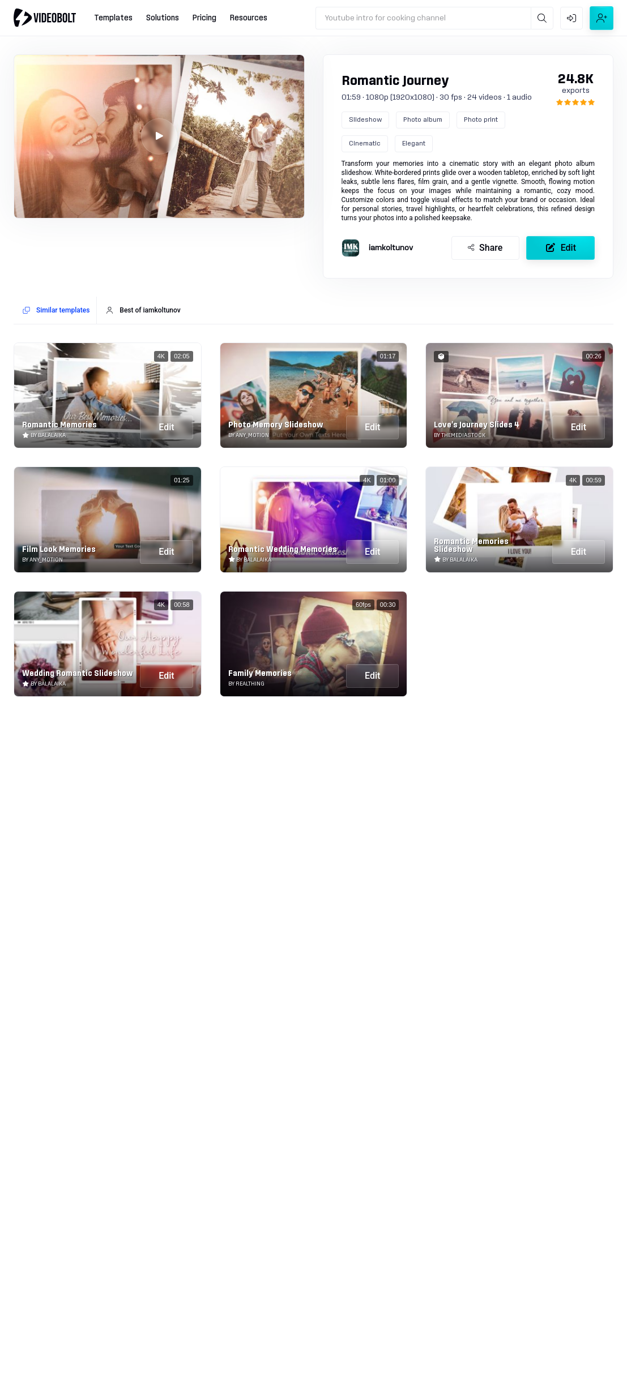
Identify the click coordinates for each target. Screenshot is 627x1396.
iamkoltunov (391, 248)
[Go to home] (45, 17)
